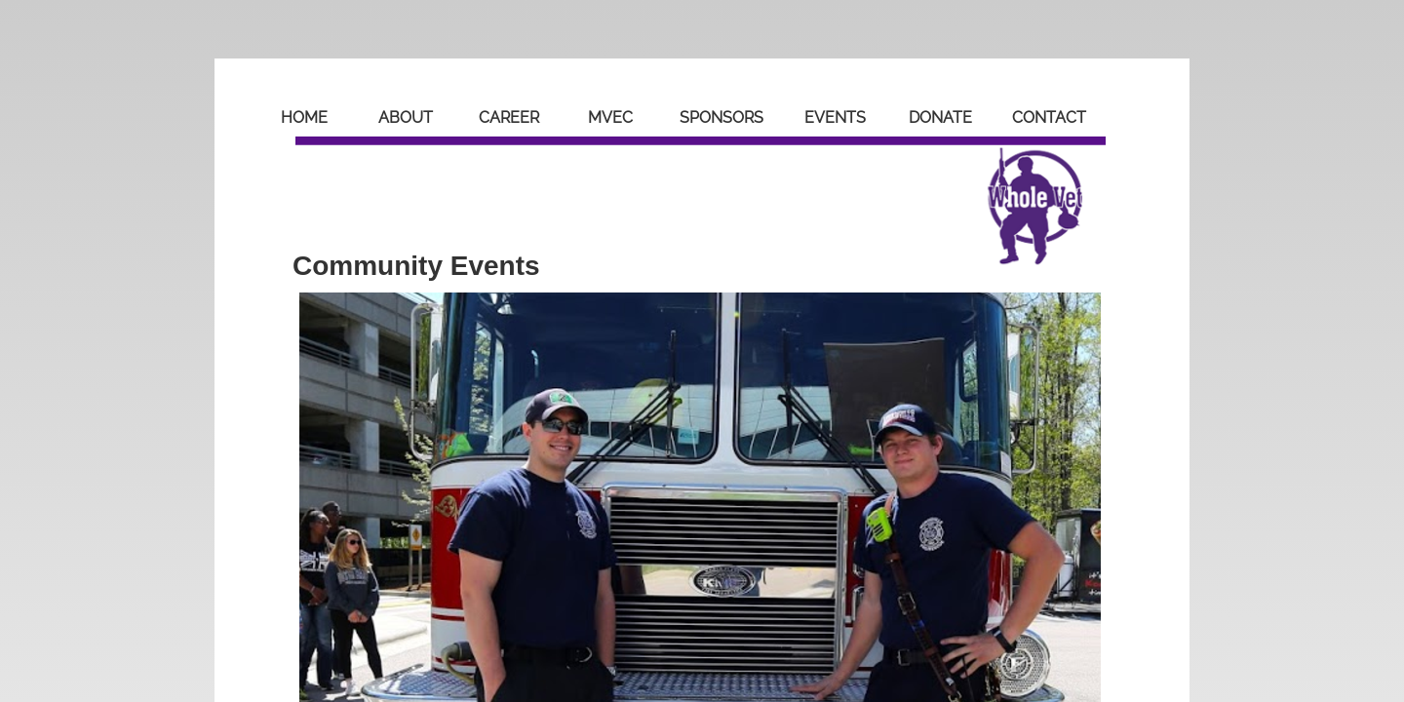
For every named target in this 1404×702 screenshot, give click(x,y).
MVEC (610, 117)
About (405, 117)
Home (304, 117)
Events (835, 117)
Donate (940, 117)
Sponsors (721, 117)
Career (509, 117)
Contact (1049, 117)
